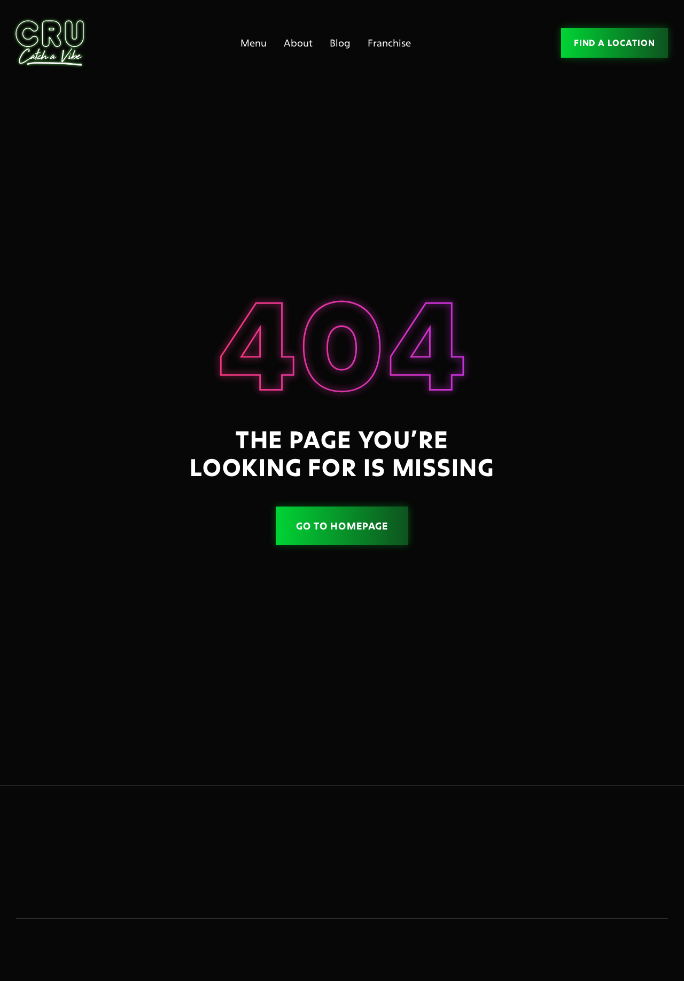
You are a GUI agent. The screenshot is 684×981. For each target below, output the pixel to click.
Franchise (389, 42)
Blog (340, 42)
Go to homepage (342, 525)
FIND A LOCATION (614, 42)
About (298, 42)
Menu (253, 42)
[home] (53, 43)
